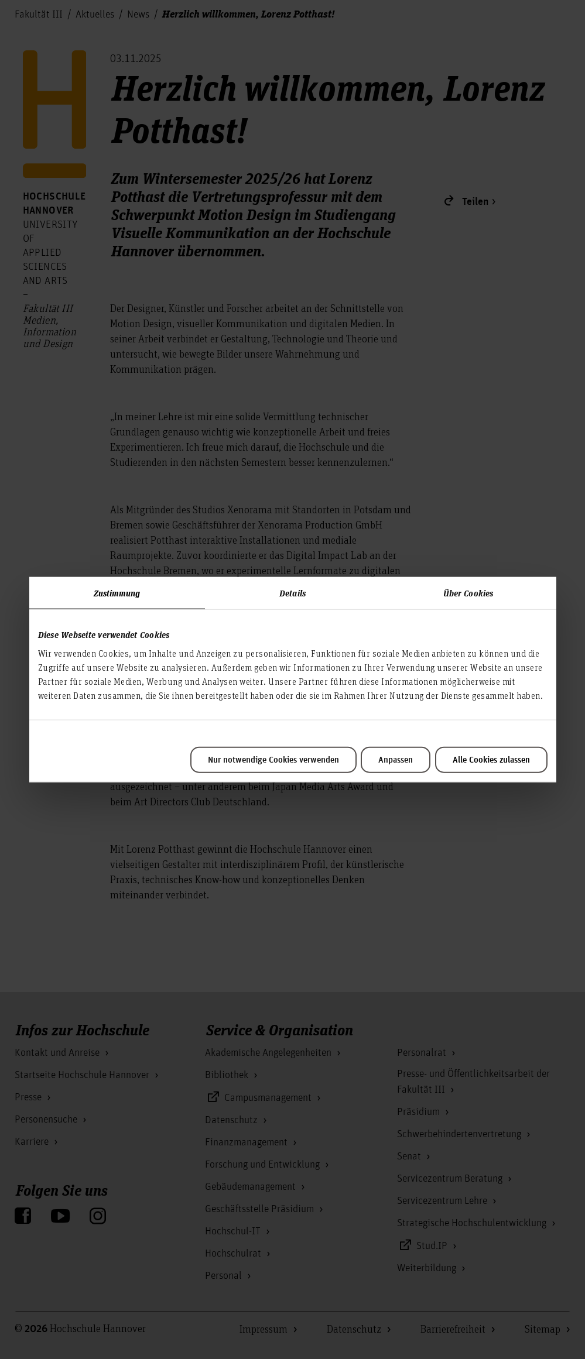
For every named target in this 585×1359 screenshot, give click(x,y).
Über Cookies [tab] (468, 593)
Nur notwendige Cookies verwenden (273, 759)
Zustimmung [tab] (117, 593)
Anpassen (395, 759)
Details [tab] (292, 593)
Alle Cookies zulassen (491, 759)
